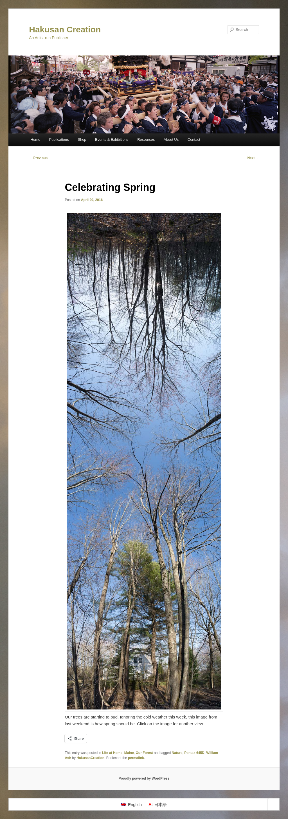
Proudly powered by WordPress (143, 778)
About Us (171, 139)
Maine (129, 753)
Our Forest (144, 753)
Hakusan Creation (65, 29)
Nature (177, 753)
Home (35, 139)
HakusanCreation (90, 758)
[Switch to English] (131, 804)
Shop (82, 139)
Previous (38, 158)
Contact (194, 139)
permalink (136, 758)
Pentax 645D (194, 753)
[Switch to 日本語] (157, 804)
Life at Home (112, 753)
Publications (59, 139)
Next (253, 158)
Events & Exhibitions (112, 139)
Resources (146, 139)
